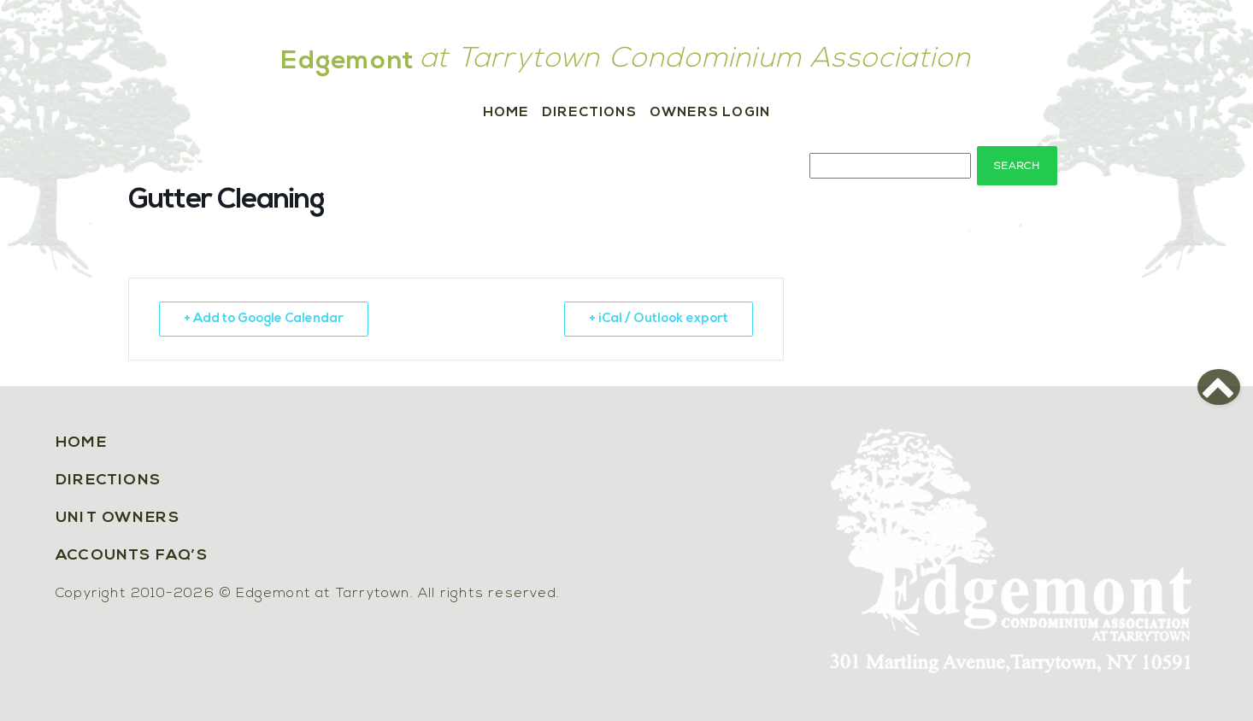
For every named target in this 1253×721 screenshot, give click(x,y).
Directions (589, 113)
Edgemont (348, 62)
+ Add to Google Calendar (264, 319)
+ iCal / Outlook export (658, 319)
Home (506, 113)
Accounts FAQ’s (132, 556)
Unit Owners (117, 518)
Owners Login (710, 113)
